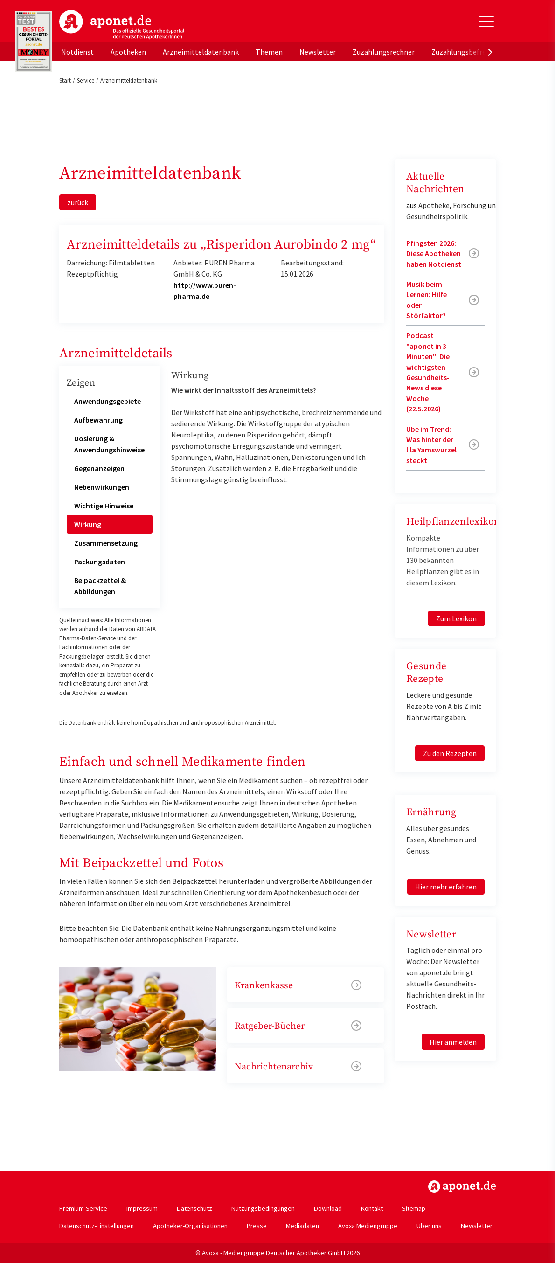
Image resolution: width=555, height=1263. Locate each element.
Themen (269, 51)
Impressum (142, 1208)
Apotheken (128, 51)
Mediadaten (302, 1225)
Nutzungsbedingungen (263, 1208)
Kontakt (372, 1208)
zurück (77, 202)
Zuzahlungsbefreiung (465, 51)
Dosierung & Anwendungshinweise (109, 444)
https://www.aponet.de (462, 1186)
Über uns (429, 1225)
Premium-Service (83, 1208)
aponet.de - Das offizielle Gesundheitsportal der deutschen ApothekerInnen (121, 25)
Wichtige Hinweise (103, 505)
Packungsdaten (99, 561)
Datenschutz (194, 1208)
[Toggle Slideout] (486, 21)
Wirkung (87, 524)
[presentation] (490, 51)
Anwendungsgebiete (107, 401)
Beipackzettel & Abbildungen (100, 586)
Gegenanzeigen (99, 468)
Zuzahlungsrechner (384, 51)
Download (328, 1208)
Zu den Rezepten (450, 753)
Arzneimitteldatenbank (201, 51)
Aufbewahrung (98, 419)
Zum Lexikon (456, 618)
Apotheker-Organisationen (190, 1225)
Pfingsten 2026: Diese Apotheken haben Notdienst (433, 253)
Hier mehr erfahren (446, 886)
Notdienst (77, 51)
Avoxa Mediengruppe (367, 1225)
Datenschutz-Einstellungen (96, 1225)
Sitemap (413, 1208)
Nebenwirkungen (101, 487)
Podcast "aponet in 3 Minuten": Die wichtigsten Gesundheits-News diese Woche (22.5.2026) (428, 372)
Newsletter (317, 51)
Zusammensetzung (106, 543)
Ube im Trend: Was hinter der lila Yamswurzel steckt (431, 444)
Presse (257, 1225)
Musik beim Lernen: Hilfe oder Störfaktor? (426, 299)
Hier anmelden (453, 1042)
